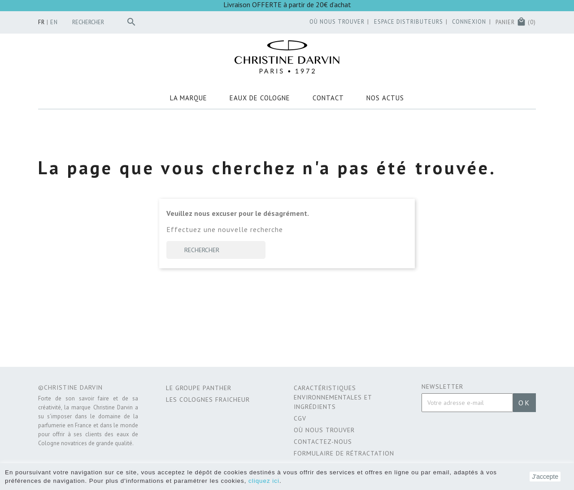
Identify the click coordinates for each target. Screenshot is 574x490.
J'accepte (545, 476)
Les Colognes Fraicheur (208, 399)
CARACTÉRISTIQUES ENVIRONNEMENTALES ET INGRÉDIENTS (333, 397)
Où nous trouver (324, 430)
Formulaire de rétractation (344, 453)
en (54, 22)
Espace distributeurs (408, 22)
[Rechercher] (106, 22)
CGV (300, 418)
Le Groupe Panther (198, 388)
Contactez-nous (323, 442)
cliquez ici (263, 480)
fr (41, 22)
